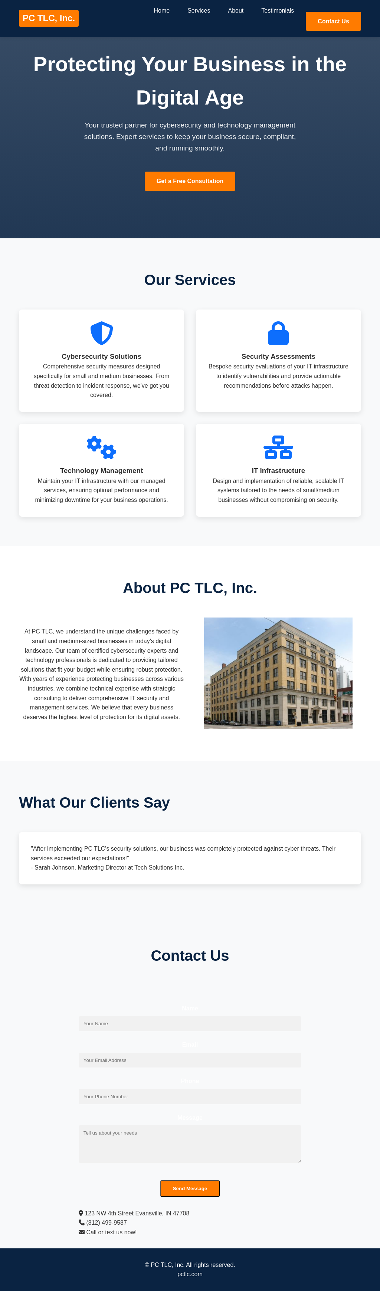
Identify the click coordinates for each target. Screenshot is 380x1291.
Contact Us (333, 21)
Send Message (190, 1188)
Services (198, 10)
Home (162, 10)
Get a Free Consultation (190, 181)
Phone (190, 1081)
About (236, 10)
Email (190, 1045)
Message (190, 1118)
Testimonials (277, 10)
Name (190, 1008)
